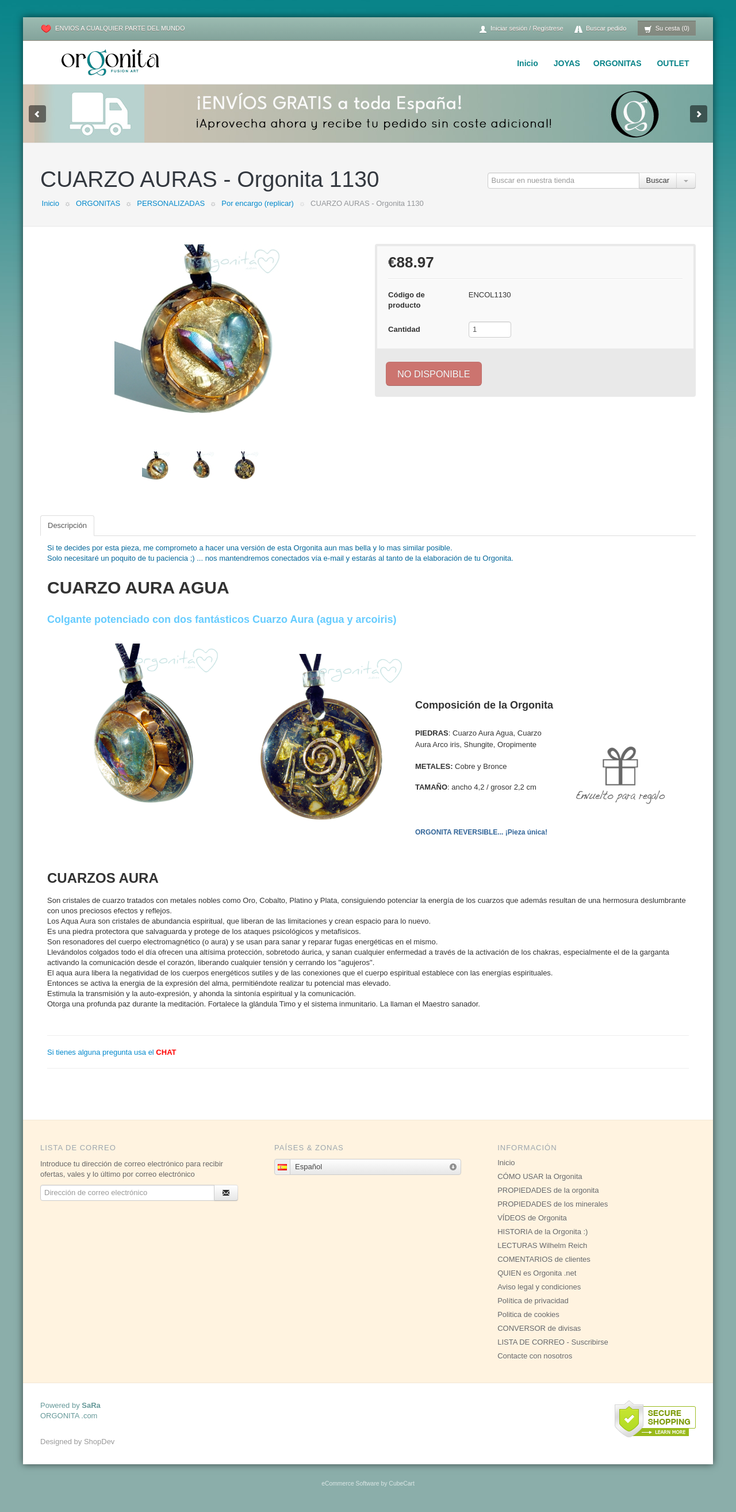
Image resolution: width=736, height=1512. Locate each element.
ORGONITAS (617, 63)
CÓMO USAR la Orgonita (539, 1176)
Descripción (67, 525)
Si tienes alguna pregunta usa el (112, 1052)
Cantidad (404, 329)
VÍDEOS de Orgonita (532, 1218)
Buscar (657, 180)
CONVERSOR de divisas (539, 1328)
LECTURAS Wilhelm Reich (542, 1245)
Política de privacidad (533, 1300)
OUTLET (673, 63)
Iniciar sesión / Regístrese (521, 29)
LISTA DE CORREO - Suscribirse (552, 1342)
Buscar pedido (600, 29)
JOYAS (567, 63)
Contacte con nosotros (534, 1356)
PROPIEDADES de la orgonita (548, 1190)
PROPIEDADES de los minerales (552, 1204)
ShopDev (99, 1441)
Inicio (527, 63)
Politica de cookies (528, 1314)
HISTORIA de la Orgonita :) (542, 1231)
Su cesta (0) (666, 29)
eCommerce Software (350, 1483)
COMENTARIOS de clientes (544, 1259)
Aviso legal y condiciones (539, 1287)
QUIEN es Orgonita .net (536, 1273)
